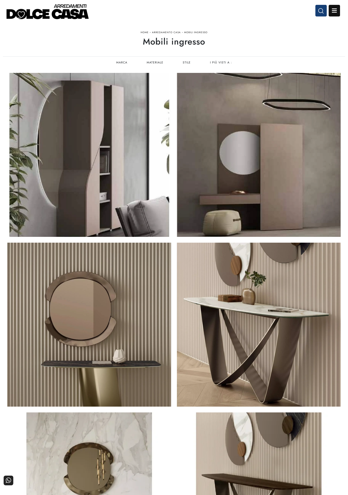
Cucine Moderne (158, 428)
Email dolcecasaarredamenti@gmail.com (38, 445)
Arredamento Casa (166, 35)
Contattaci (331, 428)
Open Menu (333, 12)
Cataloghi (332, 435)
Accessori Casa (215, 435)
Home (145, 35)
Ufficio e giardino (213, 442)
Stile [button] (187, 67)
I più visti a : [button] (221, 67)
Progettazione (272, 442)
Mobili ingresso (196, 35)
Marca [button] (121, 67)
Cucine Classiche (158, 435)
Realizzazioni (329, 442)
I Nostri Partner (271, 435)
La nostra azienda (269, 428)
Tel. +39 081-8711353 (25, 441)
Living (166, 442)
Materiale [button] (154, 67)
